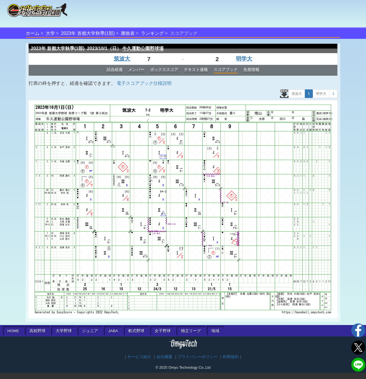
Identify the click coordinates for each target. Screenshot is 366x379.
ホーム (32, 33)
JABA (113, 331)
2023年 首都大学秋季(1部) (88, 33)
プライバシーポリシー (198, 357)
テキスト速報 (196, 69)
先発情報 (251, 69)
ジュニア (90, 331)
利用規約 (231, 357)
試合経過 (115, 69)
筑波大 (122, 59)
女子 (163, 331)
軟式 (136, 331)
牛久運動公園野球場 (143, 48)
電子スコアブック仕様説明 (144, 83)
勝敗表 (128, 33)
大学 (50, 33)
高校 (37, 331)
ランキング (152, 33)
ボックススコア (164, 69)
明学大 (244, 59)
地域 (215, 331)
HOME (13, 331)
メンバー (136, 69)
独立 (191, 331)
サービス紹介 (139, 357)
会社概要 (164, 357)
